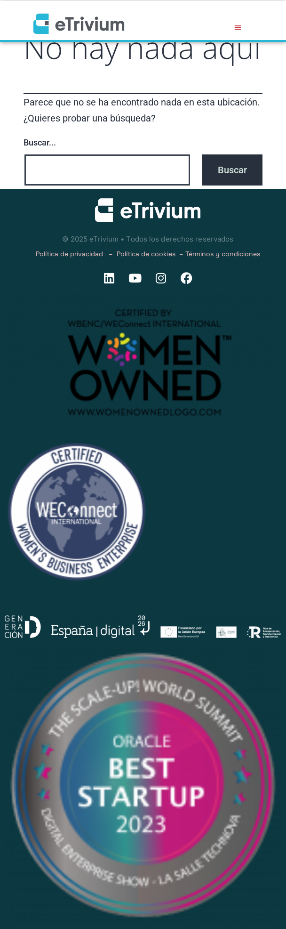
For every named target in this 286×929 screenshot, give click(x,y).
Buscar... (40, 142)
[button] (237, 27)
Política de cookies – (151, 254)
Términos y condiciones (222, 254)
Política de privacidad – (76, 254)
